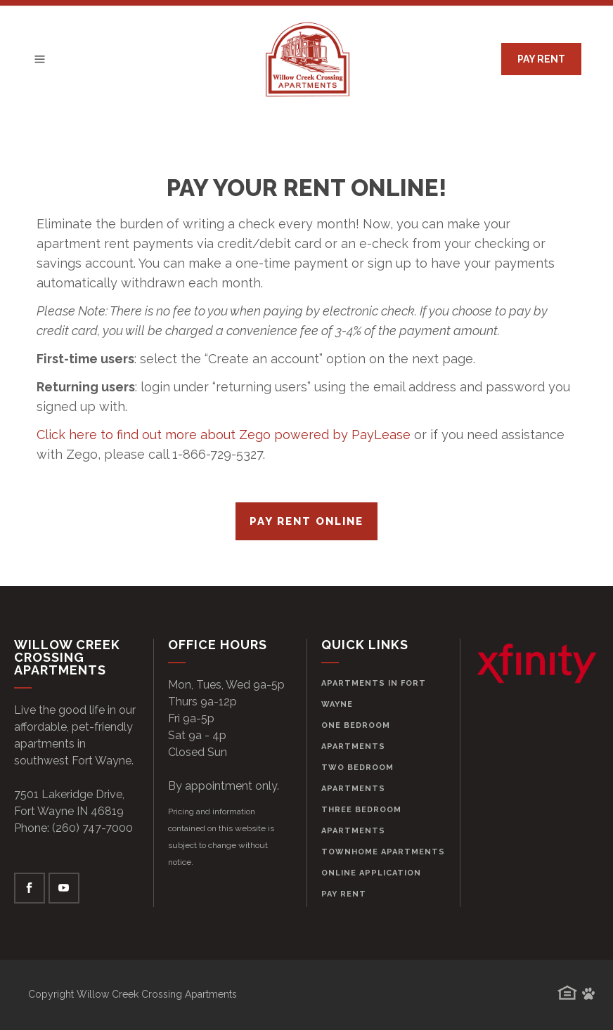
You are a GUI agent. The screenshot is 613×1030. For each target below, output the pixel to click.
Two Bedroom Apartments (357, 778)
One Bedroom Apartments (355, 736)
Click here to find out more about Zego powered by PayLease (224, 434)
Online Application (371, 873)
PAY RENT (541, 59)
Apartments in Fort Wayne (373, 694)
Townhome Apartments (383, 851)
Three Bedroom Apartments (361, 820)
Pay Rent (343, 894)
